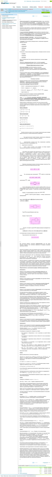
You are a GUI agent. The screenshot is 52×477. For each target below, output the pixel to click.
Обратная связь (28, 1)
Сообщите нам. (31, 9)
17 (39, 467)
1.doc (20, 467)
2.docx (21, 468)
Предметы (18, 6)
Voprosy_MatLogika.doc (23, 473)
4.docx (21, 470)
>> (49, 16)
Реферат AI (40, 6)
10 (39, 470)
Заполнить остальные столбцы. (7, 28)
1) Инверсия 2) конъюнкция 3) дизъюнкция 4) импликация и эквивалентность (9, 20)
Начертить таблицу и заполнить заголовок (9, 25)
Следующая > (46, 16)
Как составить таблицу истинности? (8, 22)
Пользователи (25, 6)
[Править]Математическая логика (7, 14)
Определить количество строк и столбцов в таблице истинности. (9, 24)
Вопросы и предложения (36, 1)
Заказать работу (48, 6)
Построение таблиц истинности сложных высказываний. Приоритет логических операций (8, 18)
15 (39, 471)
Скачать (45, 12)
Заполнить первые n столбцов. (7, 26)
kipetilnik (9, 9)
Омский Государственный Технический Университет (17, 10)
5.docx (21, 471)
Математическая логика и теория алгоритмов (16, 11)
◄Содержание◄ (0, 31)
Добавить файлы (33, 6)
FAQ (25, 1)
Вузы (14, 6)
